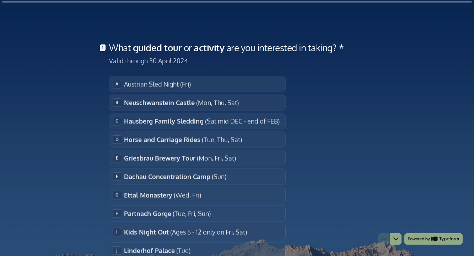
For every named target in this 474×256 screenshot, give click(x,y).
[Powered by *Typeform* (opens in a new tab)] (433, 239)
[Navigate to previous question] (383, 239)
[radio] (197, 83)
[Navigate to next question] (396, 239)
